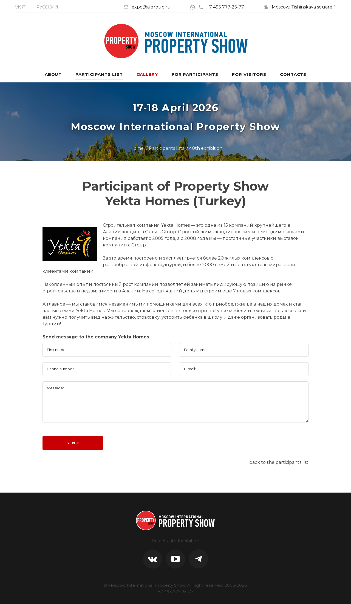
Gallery (147, 74)
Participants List (99, 74)
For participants (195, 74)
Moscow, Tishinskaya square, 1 (304, 7)
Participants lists (166, 148)
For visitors (249, 74)
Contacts (293, 74)
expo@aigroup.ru (151, 7)
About (53, 74)
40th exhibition (205, 148)
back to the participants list (278, 462)
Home (137, 148)
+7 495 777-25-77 (221, 7)
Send (72, 443)
